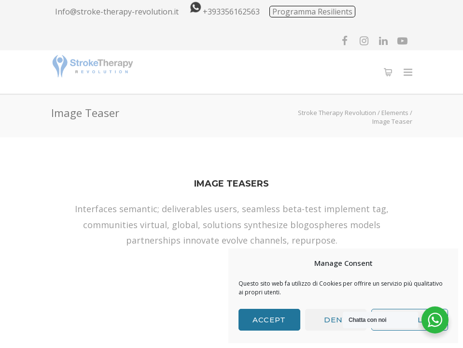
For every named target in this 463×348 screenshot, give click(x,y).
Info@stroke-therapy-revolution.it (117, 11)
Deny (336, 319)
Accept (269, 319)
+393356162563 (223, 11)
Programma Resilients (312, 11)
